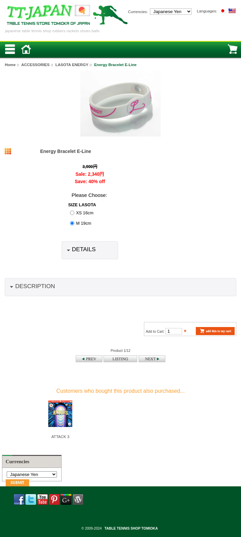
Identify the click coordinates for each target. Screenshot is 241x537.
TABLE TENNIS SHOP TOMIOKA (131, 528)
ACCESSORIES (35, 64)
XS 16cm (84, 212)
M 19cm (83, 223)
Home (10, 64)
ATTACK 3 (60, 436)
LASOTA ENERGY (71, 64)
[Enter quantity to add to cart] (173, 331)
